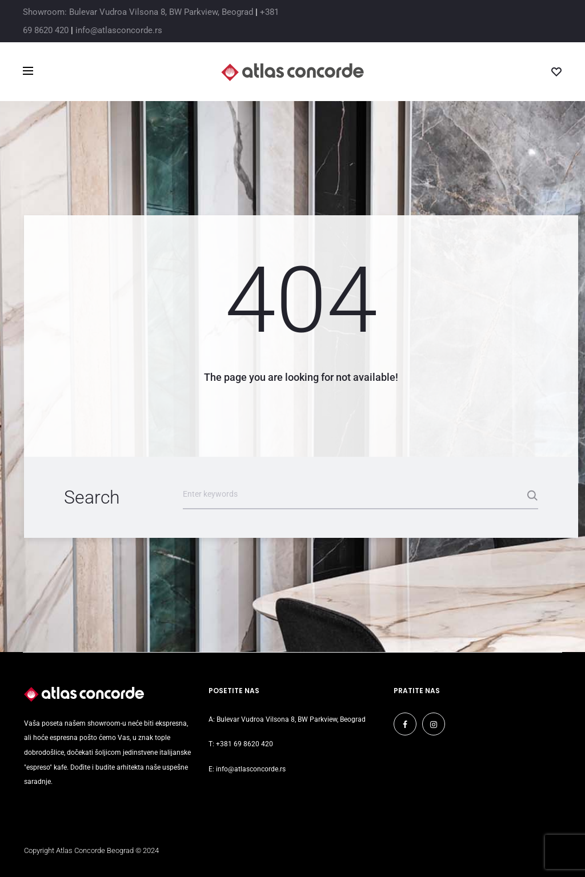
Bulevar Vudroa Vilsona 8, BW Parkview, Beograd (291, 719)
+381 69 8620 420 (244, 744)
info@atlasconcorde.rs (118, 30)
